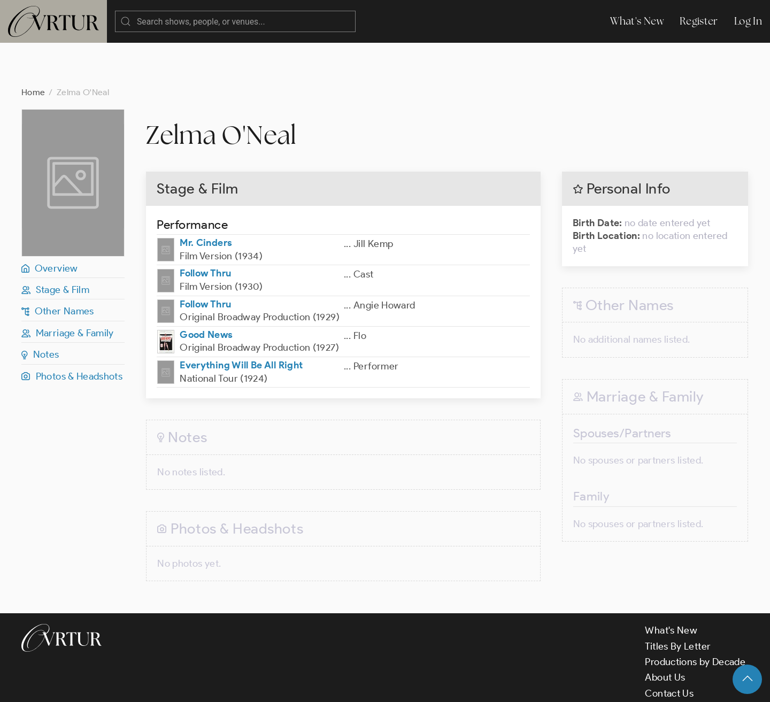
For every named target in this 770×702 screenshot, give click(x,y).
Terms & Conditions (193, 685)
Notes (40, 312)
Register (699, 21)
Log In (748, 21)
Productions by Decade (695, 619)
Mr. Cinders (206, 200)
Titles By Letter (678, 604)
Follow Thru (205, 230)
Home (33, 49)
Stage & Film (55, 247)
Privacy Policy (273, 685)
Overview (49, 226)
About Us (665, 635)
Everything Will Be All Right (241, 322)
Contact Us (669, 651)
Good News (206, 292)
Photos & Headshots (71, 334)
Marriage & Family (67, 290)
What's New (637, 21)
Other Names (57, 268)
